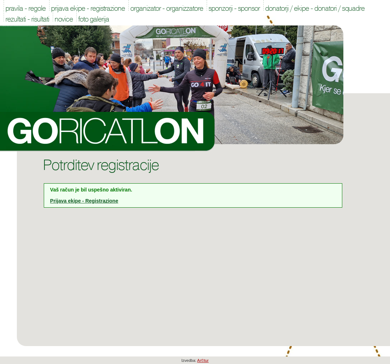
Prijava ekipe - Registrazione (84, 201)
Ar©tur (203, 360)
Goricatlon (107, 131)
